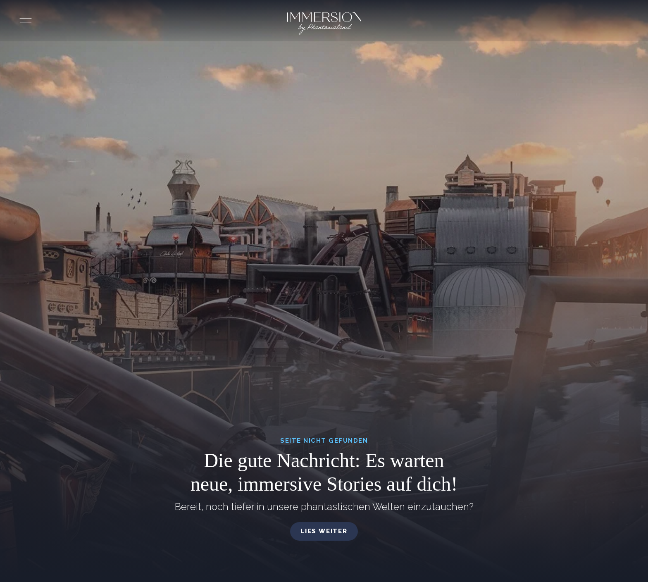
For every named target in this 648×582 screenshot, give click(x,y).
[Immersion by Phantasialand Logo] (324, 23)
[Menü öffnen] (25, 20)
